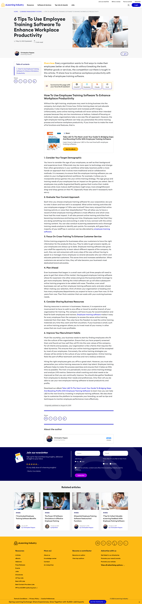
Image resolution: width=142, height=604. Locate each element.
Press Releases (20, 565)
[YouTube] (114, 543)
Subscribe (81, 475)
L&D (82, 461)
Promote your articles (108, 562)
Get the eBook (70, 149)
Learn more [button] (85, 470)
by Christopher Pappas (28, 527)
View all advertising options (112, 565)
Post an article (127, 1)
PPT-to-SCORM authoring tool (26, 588)
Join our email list (103, 1)
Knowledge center (50, 558)
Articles (18, 555)
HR (77, 461)
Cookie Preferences (47, 598)
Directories (19, 575)
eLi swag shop (49, 565)
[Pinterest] (120, 543)
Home (16, 11)
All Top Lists (19, 578)
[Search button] (129, 5)
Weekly (113, 464)
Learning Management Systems (31, 11)
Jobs (17, 571)
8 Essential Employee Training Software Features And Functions (85, 518)
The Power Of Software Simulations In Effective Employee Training (54, 518)
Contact (47, 562)
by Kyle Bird (54, 527)
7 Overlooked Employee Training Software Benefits (26, 517)
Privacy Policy (34, 598)
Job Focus (79, 459)
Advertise (138, 1)
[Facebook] (97, 543)
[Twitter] (103, 543)
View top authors (78, 558)
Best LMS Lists (20, 581)
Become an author (78, 555)
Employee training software (89, 314)
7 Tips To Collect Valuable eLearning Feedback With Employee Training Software (113, 518)
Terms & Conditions (20, 598)
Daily (105, 464)
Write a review (116, 1)
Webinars (18, 562)
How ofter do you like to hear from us (114, 460)
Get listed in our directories (110, 555)
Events (17, 568)
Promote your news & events (110, 558)
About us (47, 555)
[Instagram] (126, 543)
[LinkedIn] (109, 543)
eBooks (17, 558)
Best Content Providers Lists (24, 584)
